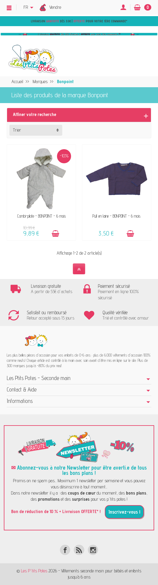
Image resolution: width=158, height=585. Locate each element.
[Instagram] (93, 550)
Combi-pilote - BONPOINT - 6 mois (41, 216)
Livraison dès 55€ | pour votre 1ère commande (78, 21)
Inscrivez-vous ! (124, 512)
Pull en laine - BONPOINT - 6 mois (116, 216)
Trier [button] (17, 130)
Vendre (55, 7)
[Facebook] (65, 550)
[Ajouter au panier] (55, 233)
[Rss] (79, 550)
